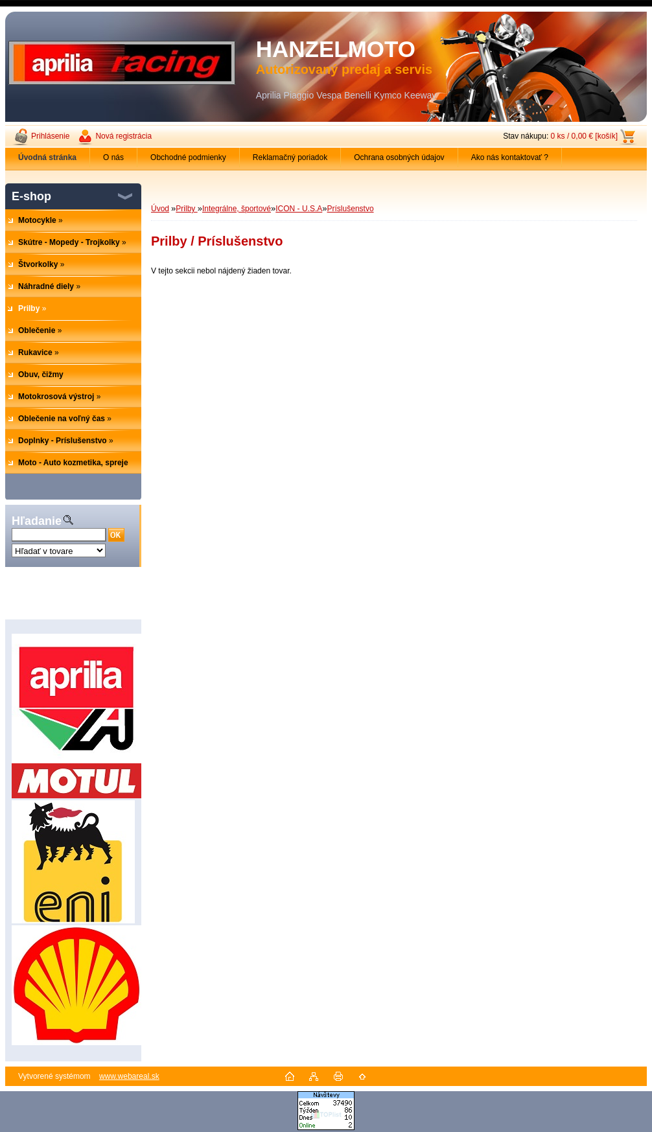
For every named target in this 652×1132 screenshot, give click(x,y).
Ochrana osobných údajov (399, 157)
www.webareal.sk (129, 1076)
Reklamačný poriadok (290, 157)
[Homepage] (47, 157)
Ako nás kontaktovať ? (509, 157)
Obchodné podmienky (188, 157)
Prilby (186, 208)
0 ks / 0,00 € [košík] (584, 136)
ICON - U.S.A (298, 208)
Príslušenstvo (350, 208)
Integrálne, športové (236, 208)
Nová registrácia (123, 136)
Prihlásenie (50, 136)
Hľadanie (37, 520)
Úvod (160, 208)
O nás (113, 157)
